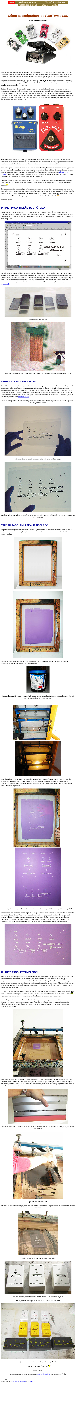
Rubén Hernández (19, 1381)
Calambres (31, 1381)
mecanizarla (5, 284)
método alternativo (43, 1374)
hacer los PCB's (23, 397)
